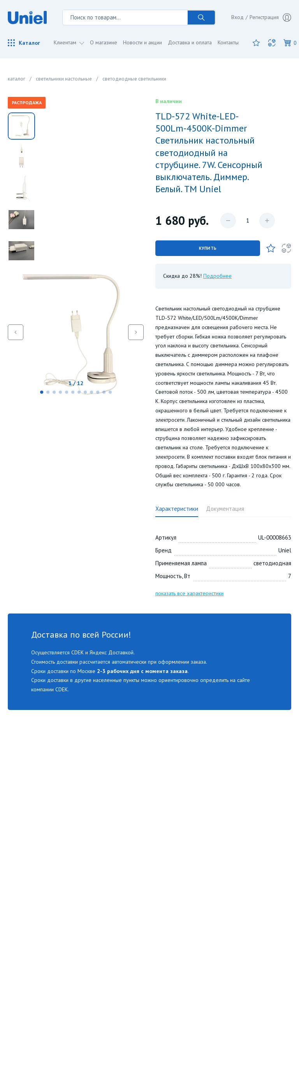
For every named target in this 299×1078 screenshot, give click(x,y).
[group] (76, 332)
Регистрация (270, 17)
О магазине (103, 42)
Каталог (24, 42)
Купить (208, 248)
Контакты (228, 42)
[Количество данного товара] (247, 220)
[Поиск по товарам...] (125, 17)
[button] (41, 392)
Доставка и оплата (190, 42)
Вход (237, 17)
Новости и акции (142, 42)
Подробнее (217, 275)
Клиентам (66, 42)
